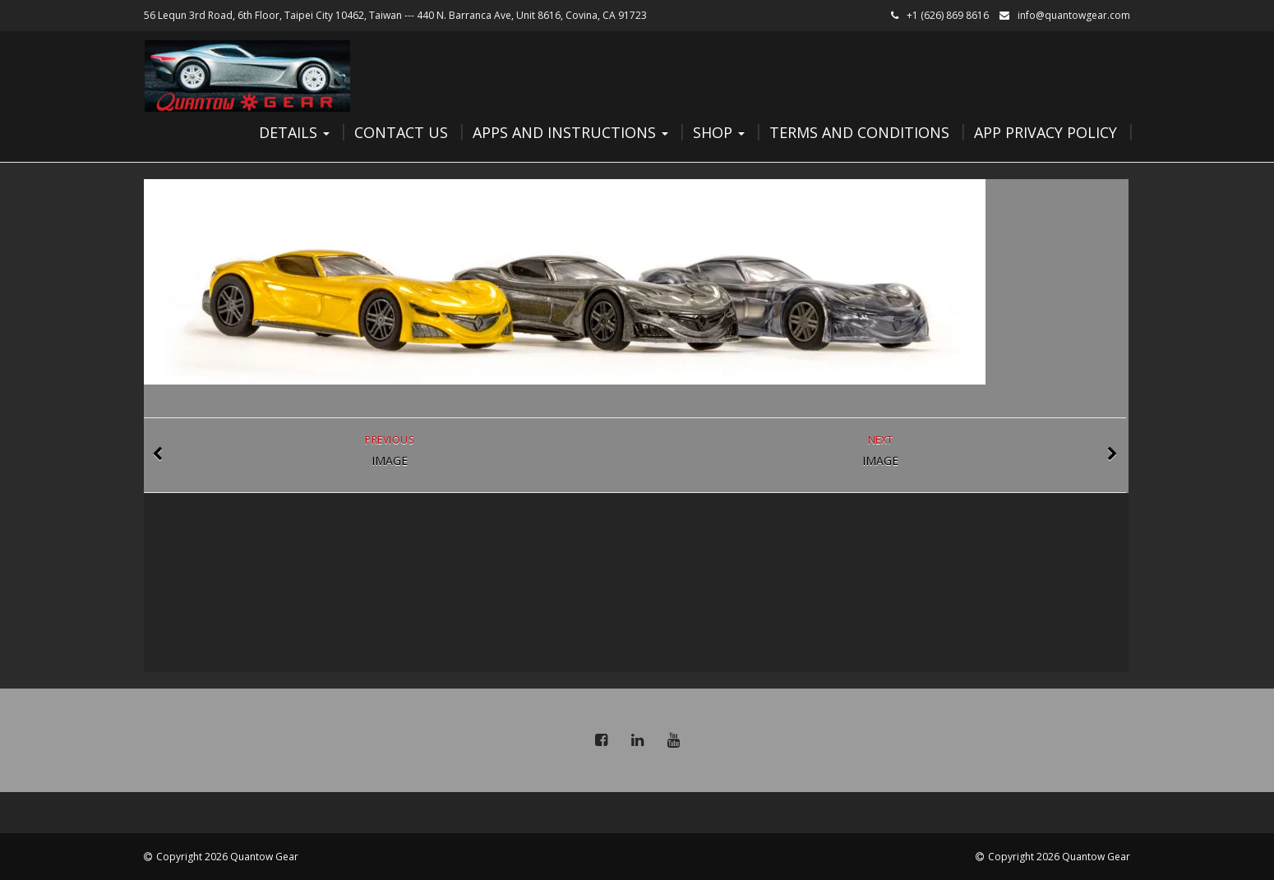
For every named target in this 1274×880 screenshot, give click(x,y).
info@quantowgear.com (1074, 15)
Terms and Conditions (859, 132)
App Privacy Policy (1045, 132)
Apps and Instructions (570, 132)
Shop (719, 132)
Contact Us (401, 132)
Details (294, 132)
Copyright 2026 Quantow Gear (227, 857)
